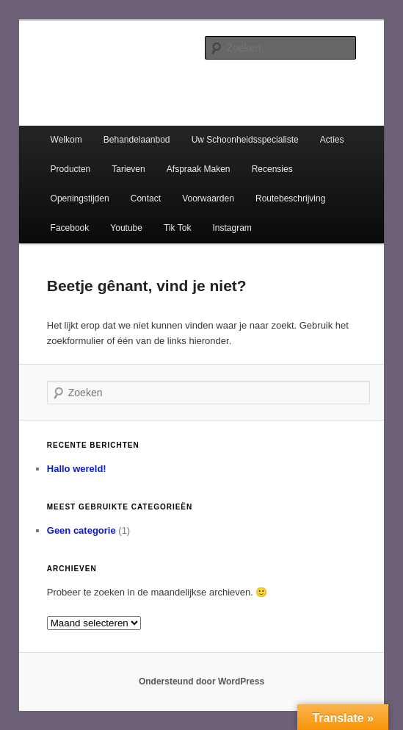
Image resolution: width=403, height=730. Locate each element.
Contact (146, 198)
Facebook (70, 228)
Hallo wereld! (76, 468)
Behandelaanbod (137, 140)
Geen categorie (81, 530)
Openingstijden (80, 198)
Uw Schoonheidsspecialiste (245, 140)
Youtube (126, 228)
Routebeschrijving (290, 198)
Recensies (272, 169)
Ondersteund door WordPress (201, 681)
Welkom (66, 140)
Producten (71, 169)
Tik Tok (177, 228)
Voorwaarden (208, 198)
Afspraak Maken (198, 169)
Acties (332, 140)
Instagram (232, 228)
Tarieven (128, 169)
